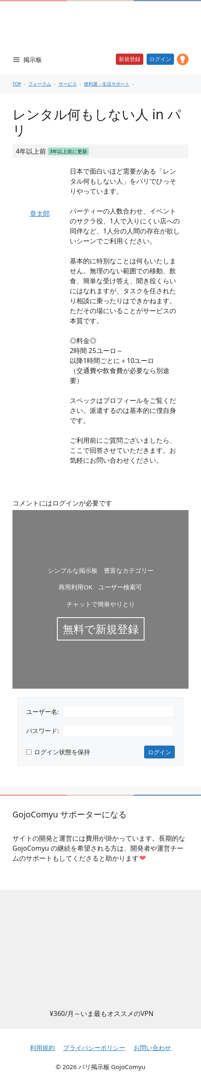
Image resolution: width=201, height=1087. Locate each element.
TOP (16, 84)
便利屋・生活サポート (107, 84)
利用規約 (42, 1047)
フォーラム (39, 84)
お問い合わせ (152, 1047)
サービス (68, 84)
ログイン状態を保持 (62, 752)
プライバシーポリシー (94, 1047)
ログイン (160, 59)
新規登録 (129, 59)
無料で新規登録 (101, 628)
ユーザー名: (42, 711)
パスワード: (42, 730)
